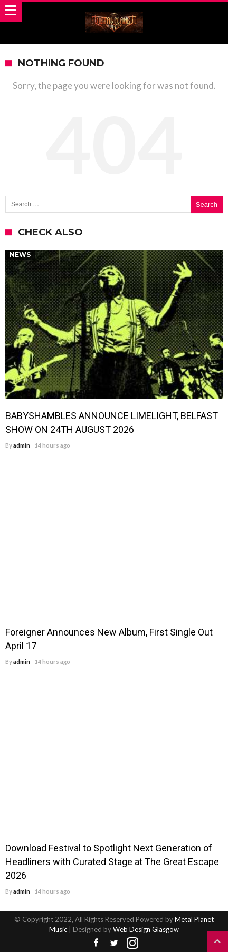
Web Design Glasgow (146, 929)
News (20, 255)
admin (21, 445)
